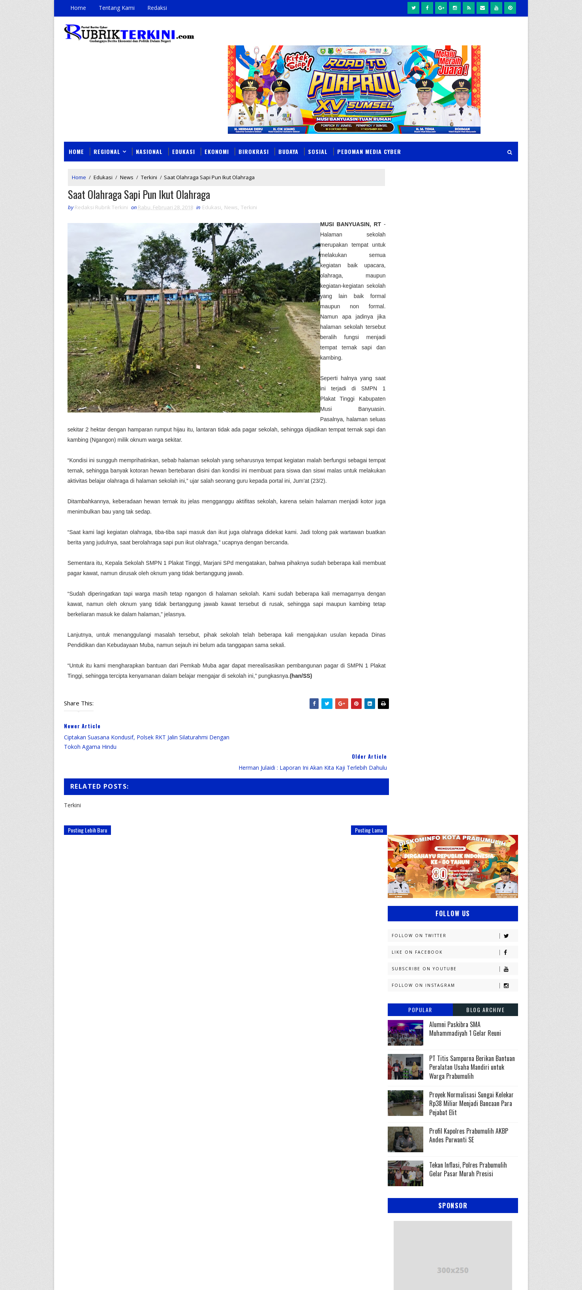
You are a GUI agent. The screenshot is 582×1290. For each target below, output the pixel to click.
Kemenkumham (469, 806)
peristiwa (455, 985)
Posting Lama (353, 810)
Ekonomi (217, 131)
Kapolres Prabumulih (419, 778)
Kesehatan (405, 833)
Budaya (288, 131)
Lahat (453, 833)
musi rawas (464, 958)
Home (78, 7)
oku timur (436, 972)
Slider (198, 1064)
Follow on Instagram (455, 299)
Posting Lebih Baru (87, 810)
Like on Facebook (455, 266)
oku (397, 972)
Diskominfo (451, 723)
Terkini (149, 157)
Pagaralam (406, 903)
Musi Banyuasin (412, 861)
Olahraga (404, 889)
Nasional (149, 131)
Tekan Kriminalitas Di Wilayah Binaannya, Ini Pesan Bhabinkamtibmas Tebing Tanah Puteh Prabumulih (346, 1219)
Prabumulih (451, 930)
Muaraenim (406, 847)
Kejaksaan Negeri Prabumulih (429, 792)
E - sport (402, 737)
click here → (100, 1151)
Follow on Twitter (455, 249)
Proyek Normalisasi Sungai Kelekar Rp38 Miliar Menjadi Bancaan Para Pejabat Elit (471, 417)
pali (476, 972)
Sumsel (482, 944)
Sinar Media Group (173, 1276)
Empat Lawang (410, 751)
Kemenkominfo (410, 806)
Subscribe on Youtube (455, 282)
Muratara (458, 847)
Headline (461, 751)
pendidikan (405, 985)
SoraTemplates (103, 1276)
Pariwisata (406, 916)
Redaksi (157, 7)
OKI (438, 875)
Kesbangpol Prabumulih (422, 820)
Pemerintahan (460, 916)
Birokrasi (253, 131)
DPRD (486, 709)
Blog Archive (485, 323)
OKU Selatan (479, 875)
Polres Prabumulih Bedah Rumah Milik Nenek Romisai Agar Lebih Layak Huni (341, 1174)
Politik (400, 930)
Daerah (401, 723)
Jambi (443, 764)
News (126, 157)
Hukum (400, 764)
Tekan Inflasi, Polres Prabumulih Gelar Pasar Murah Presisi (468, 483)
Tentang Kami (117, 7)
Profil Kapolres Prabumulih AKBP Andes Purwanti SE (468, 449)
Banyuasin (405, 709)
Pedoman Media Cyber (369, 131)
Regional (107, 131)
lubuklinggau (410, 958)
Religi (399, 944)
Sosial (318, 131)
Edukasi (183, 131)
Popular (420, 323)
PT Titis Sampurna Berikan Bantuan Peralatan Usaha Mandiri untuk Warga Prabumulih (472, 380)
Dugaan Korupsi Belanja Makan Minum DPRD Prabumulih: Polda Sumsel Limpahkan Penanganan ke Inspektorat (345, 1070)
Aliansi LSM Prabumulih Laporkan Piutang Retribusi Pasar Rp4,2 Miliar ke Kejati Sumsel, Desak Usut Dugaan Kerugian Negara (345, 1124)
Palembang (456, 903)
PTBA (447, 889)
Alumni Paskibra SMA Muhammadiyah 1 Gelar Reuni (465, 342)
